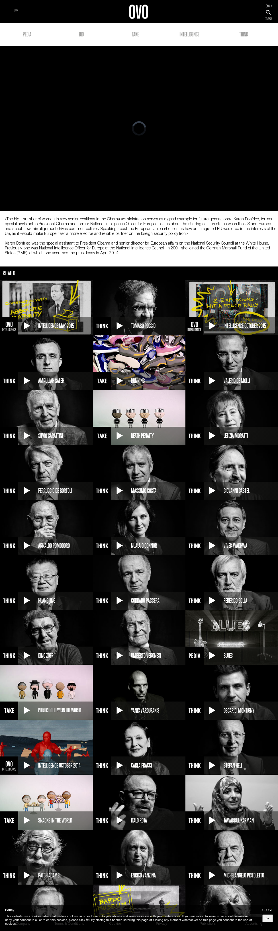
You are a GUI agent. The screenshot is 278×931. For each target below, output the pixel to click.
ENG (268, 6)
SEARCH (268, 18)
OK (268, 918)
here (87, 920)
